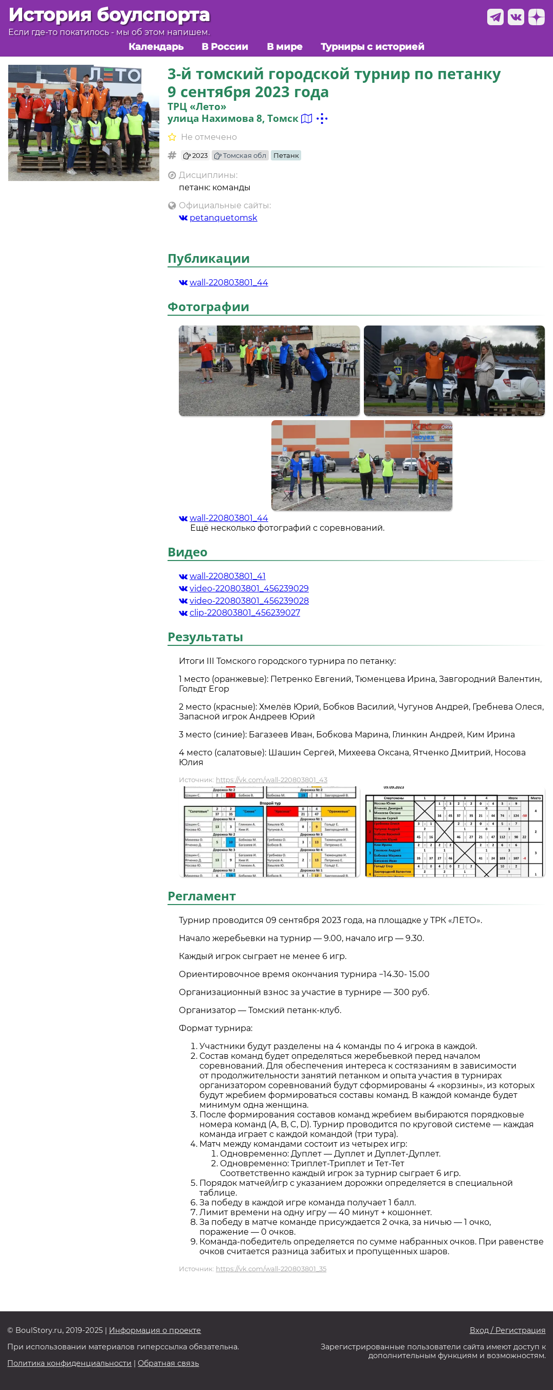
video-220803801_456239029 (244, 588)
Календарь (155, 46)
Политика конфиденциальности (69, 1363)
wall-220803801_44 (223, 282)
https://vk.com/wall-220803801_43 (271, 779)
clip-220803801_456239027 (239, 613)
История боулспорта (109, 15)
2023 (195, 155)
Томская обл (240, 155)
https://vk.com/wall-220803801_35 (271, 1269)
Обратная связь (168, 1363)
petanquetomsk (218, 218)
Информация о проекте (155, 1330)
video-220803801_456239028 (244, 601)
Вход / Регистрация (508, 1330)
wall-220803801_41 (222, 576)
